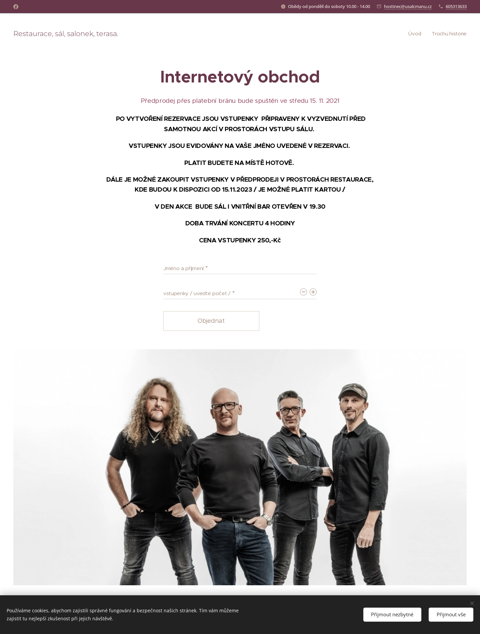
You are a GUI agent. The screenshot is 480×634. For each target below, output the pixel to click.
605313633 (456, 6)
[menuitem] (415, 33)
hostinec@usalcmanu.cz (408, 6)
